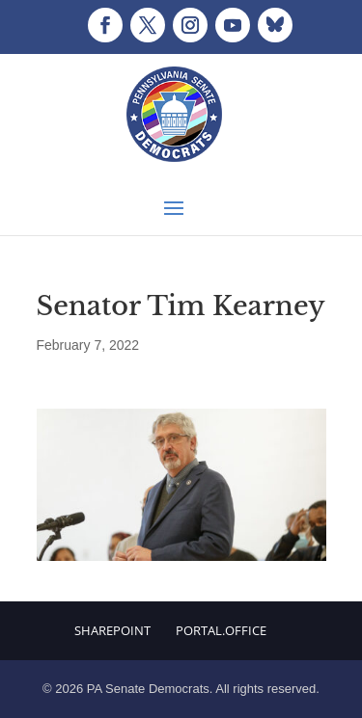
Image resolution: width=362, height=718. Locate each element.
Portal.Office (221, 630)
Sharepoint (112, 630)
